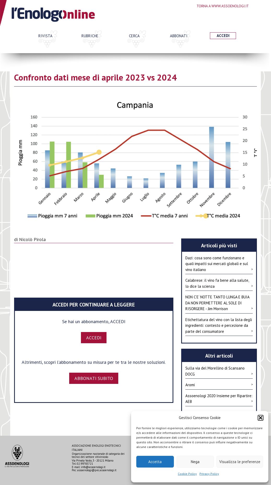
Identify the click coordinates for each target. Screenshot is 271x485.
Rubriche (89, 35)
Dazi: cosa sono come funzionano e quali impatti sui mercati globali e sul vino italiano (219, 263)
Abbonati (178, 35)
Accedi (223, 35)
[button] (260, 417)
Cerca (134, 35)
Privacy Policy (209, 474)
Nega (195, 461)
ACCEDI (93, 338)
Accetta (155, 461)
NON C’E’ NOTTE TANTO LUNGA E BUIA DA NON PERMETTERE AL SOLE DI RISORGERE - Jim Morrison (219, 302)
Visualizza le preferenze (239, 461)
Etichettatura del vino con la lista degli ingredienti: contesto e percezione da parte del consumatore (219, 325)
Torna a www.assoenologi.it (223, 6)
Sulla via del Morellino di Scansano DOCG (219, 371)
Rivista (45, 35)
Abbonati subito (93, 378)
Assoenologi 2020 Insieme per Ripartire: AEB (219, 398)
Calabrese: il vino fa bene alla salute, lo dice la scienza (219, 283)
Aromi (219, 384)
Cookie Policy (187, 474)
